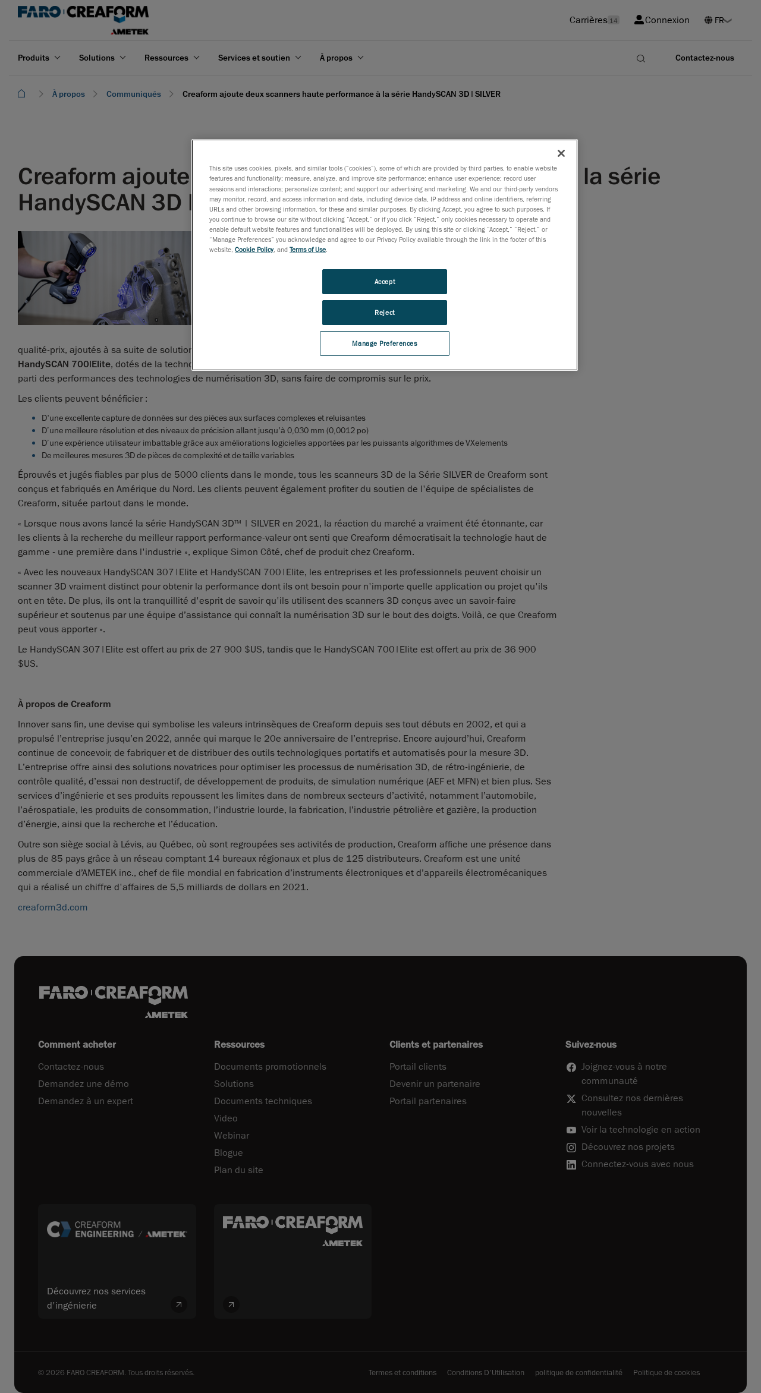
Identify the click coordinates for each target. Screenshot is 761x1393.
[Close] (561, 153)
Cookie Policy (254, 249)
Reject (384, 312)
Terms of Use (308, 249)
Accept (385, 281)
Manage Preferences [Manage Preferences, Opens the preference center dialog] (384, 343)
